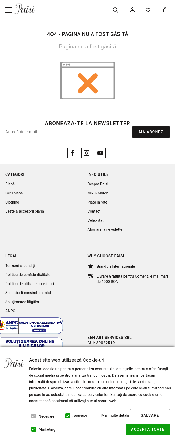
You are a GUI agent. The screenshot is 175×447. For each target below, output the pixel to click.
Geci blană (14, 193)
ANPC (10, 311)
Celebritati (96, 220)
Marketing (47, 429)
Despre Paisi (98, 184)
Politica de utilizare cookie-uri (29, 284)
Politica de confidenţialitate (27, 275)
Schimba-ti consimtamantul (28, 293)
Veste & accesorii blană (24, 211)
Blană (10, 184)
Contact (94, 211)
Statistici (79, 416)
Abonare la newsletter (106, 229)
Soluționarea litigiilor (22, 302)
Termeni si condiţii (20, 265)
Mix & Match (98, 193)
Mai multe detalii (115, 415)
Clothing (12, 202)
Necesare (46, 416)
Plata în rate (97, 202)
